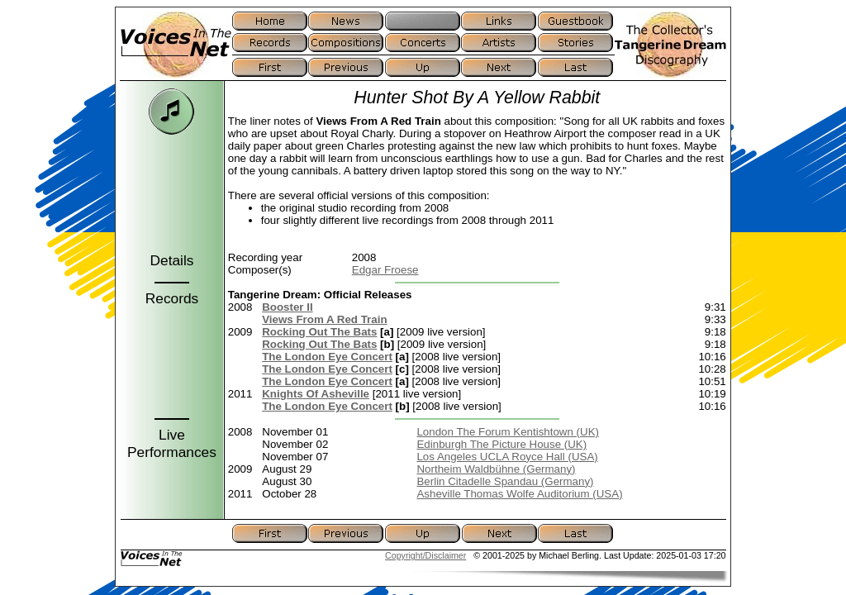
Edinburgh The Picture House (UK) (501, 444)
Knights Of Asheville (315, 394)
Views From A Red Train (324, 319)
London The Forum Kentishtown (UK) (507, 432)
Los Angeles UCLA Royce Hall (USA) (506, 456)
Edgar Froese (385, 270)
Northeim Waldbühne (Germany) (495, 469)
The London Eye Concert (327, 356)
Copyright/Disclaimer (425, 555)
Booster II (287, 307)
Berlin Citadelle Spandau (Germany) (504, 481)
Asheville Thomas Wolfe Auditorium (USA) (519, 494)
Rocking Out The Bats (319, 332)
